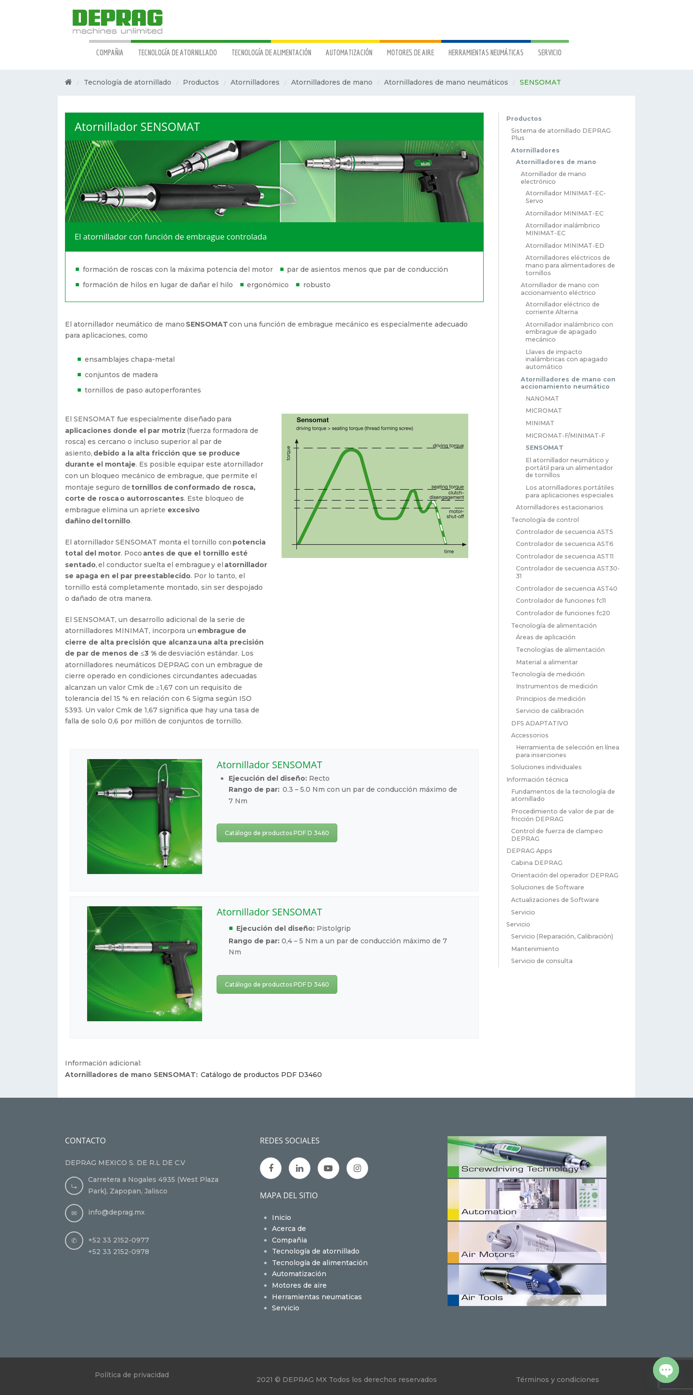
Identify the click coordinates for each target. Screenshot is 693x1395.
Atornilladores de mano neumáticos (446, 82)
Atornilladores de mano (331, 82)
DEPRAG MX (304, 1379)
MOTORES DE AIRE (410, 52)
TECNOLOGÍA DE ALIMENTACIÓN (271, 52)
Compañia (289, 1240)
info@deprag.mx (116, 1212)
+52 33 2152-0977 (118, 1240)
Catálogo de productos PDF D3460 (260, 1074)
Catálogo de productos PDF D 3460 (277, 833)
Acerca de (289, 1228)
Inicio (281, 1217)
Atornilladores (255, 82)
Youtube (328, 1168)
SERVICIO (550, 52)
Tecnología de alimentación (320, 1262)
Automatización (299, 1273)
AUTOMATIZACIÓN (349, 52)
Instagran (357, 1168)
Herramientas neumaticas (317, 1297)
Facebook (271, 1168)
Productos (201, 82)
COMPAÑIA (110, 52)
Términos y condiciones (557, 1379)
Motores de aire (299, 1285)
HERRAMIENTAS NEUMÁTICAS (486, 52)
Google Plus (299, 1168)
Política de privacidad (132, 1374)
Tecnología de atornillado (127, 82)
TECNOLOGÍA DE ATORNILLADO (177, 52)
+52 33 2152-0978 (118, 1251)
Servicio (285, 1308)
